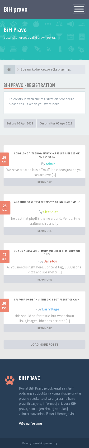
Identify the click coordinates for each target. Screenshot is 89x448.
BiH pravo (16, 9)
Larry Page (50, 309)
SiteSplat (50, 212)
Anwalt (62, 443)
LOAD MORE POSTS (45, 344)
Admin (51, 164)
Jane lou (50, 261)
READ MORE (44, 182)
